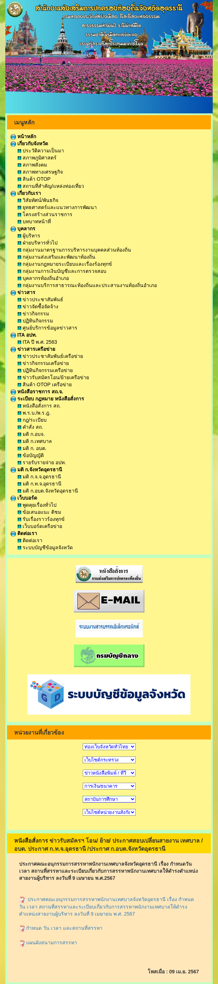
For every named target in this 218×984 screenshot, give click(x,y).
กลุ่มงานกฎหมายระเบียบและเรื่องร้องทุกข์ (65, 264)
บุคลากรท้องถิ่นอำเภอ (43, 278)
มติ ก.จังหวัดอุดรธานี (36, 469)
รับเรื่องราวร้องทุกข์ (41, 519)
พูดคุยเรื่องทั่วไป (37, 505)
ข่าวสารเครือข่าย (33, 349)
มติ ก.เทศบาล (35, 441)
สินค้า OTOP (34, 179)
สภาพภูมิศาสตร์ (37, 158)
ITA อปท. (24, 335)
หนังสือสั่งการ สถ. (39, 406)
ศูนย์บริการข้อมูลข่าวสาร (47, 328)
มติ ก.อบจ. (31, 434)
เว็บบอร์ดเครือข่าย (40, 526)
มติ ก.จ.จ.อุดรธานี (39, 476)
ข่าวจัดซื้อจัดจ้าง (38, 306)
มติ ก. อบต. (32, 448)
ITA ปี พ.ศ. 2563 (37, 342)
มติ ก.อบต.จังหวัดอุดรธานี (48, 491)
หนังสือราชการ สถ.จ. (37, 391)
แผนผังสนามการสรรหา (48, 942)
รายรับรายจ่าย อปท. (42, 462)
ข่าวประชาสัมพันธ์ (40, 299)
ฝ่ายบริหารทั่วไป (38, 243)
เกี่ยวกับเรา (26, 193)
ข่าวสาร (23, 292)
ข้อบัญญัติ (31, 455)
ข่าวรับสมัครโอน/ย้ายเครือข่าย (53, 377)
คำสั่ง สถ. (30, 427)
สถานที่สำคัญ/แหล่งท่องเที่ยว (51, 186)
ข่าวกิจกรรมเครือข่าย (43, 363)
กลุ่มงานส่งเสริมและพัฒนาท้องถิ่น (56, 257)
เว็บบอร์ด (24, 498)
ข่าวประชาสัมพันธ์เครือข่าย (50, 356)
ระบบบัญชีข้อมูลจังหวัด (45, 547)
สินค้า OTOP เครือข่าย (45, 384)
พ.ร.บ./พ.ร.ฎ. (34, 413)
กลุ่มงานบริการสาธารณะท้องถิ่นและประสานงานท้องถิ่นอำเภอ (87, 285)
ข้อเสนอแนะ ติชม (39, 512)
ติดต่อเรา (24, 533)
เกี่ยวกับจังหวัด (29, 143)
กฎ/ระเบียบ (32, 420)
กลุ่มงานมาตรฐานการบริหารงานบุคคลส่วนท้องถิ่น (74, 250)
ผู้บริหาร (29, 235)
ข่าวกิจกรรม (33, 313)
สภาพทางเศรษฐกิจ (40, 172)
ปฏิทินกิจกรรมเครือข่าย (45, 370)
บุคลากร (23, 228)
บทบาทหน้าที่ (34, 221)
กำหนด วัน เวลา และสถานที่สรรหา (60, 928)
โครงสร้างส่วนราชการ (45, 214)
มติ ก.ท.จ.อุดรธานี (39, 484)
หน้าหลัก (23, 136)
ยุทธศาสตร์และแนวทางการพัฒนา (57, 207)
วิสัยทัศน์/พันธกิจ (38, 200)
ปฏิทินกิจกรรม (35, 321)
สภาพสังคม (32, 165)
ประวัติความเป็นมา (41, 150)
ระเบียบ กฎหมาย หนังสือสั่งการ (47, 398)
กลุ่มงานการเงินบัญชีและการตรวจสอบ (62, 271)
